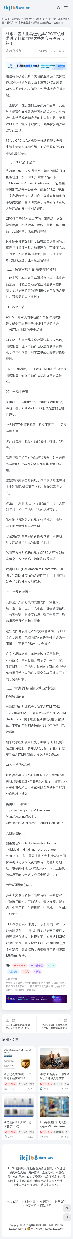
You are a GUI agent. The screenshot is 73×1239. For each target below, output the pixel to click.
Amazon (28, 19)
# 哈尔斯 (33, 1132)
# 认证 (37, 971)
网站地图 (45, 1205)
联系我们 (60, 1201)
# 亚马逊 (12, 971)
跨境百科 (45, 1201)
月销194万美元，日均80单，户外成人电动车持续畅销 (54, 1078)
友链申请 (29, 1201)
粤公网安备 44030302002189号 (45, 1228)
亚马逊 (48, 76)
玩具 (28, 76)
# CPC (51, 965)
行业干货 (51, 19)
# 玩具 (25, 971)
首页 (7, 19)
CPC (49, 82)
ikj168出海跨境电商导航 (41, 1225)
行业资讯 (10, 1084)
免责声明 (30, 1205)
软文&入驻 (13, 1201)
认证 (56, 856)
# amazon (59, 1132)
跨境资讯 (16, 19)
